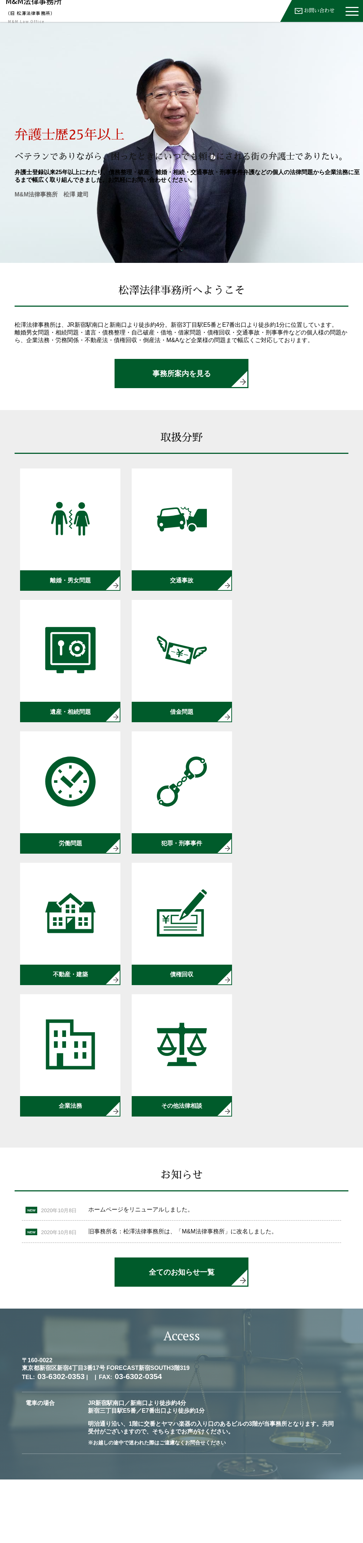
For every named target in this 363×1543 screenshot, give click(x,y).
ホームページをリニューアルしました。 (140, 1077)
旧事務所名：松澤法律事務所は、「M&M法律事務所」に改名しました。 (182, 1099)
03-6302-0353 (278, 1511)
